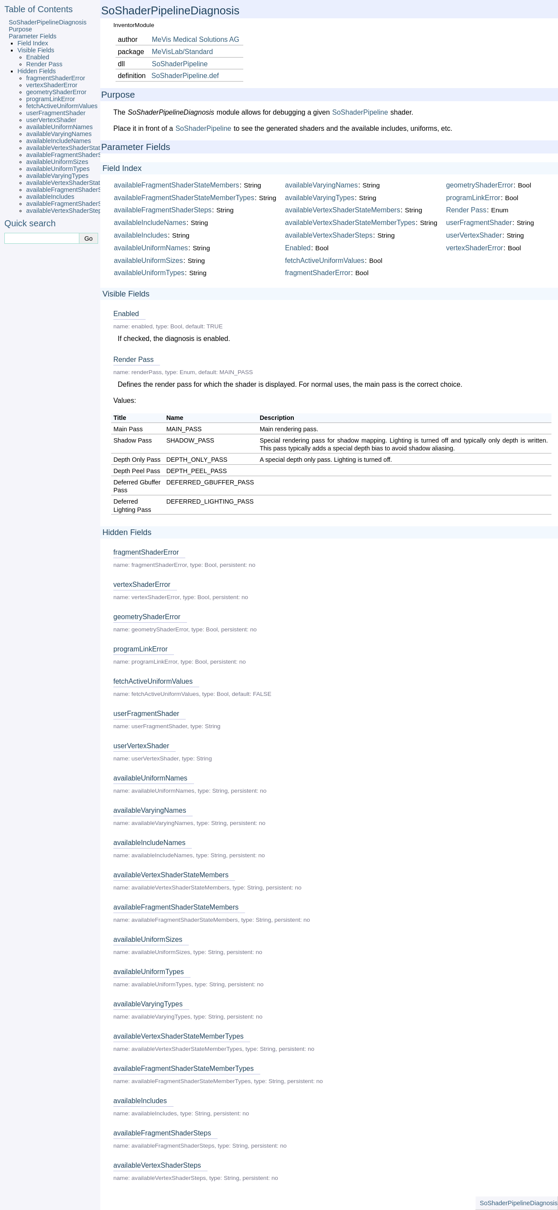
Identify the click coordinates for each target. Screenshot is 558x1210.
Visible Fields (35, 50)
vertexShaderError (52, 85)
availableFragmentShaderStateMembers (82, 154)
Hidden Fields (36, 71)
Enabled (37, 57)
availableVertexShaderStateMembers (78, 147)
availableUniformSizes (57, 161)
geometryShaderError (56, 92)
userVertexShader (51, 119)
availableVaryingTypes (57, 175)
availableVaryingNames (59, 133)
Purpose (20, 29)
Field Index (32, 43)
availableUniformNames (59, 126)
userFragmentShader (55, 112)
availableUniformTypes (58, 168)
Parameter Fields (33, 36)
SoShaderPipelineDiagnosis (47, 22)
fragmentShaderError (55, 78)
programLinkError (50, 98)
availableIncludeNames (58, 140)
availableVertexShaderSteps (65, 210)
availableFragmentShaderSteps (70, 203)
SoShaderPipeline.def (185, 75)
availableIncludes (50, 196)
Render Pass (44, 64)
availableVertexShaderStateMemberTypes (84, 182)
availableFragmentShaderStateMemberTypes (89, 189)
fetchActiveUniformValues (62, 105)
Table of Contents (38, 9)
